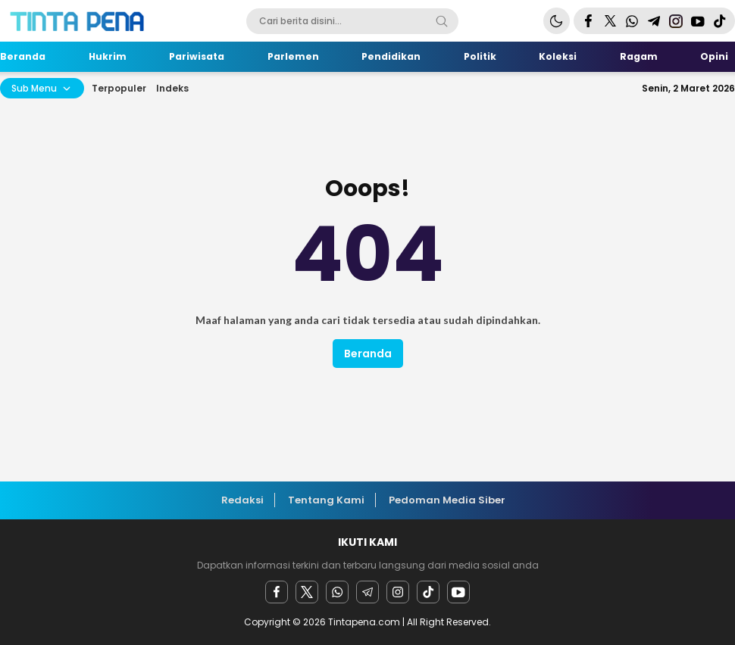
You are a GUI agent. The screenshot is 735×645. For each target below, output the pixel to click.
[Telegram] (367, 592)
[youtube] (458, 592)
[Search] (441, 21)
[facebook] (276, 592)
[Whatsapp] (337, 592)
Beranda (368, 353)
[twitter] (307, 592)
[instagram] (397, 592)
